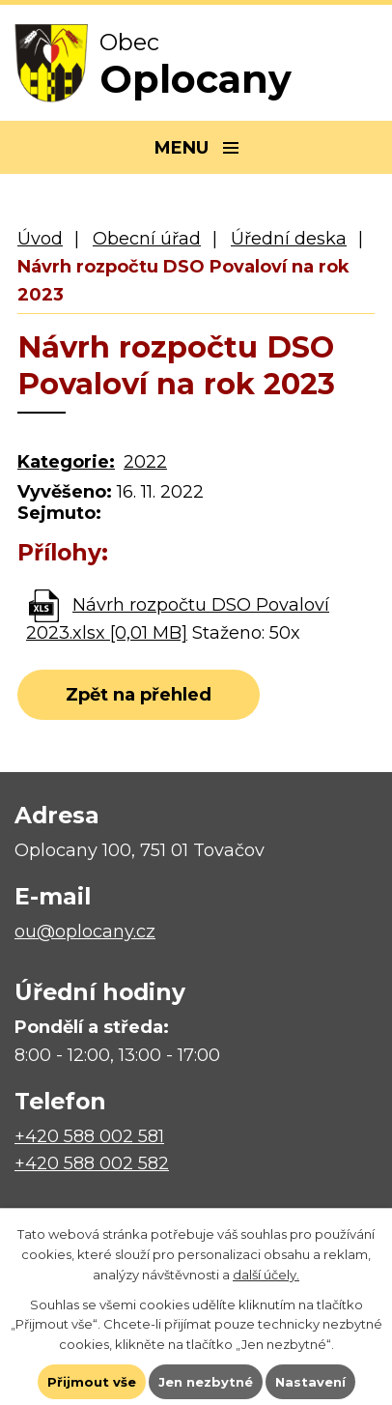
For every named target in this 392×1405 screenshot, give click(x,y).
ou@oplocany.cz (84, 931)
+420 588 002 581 (89, 1136)
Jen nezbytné (205, 1382)
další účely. (266, 1274)
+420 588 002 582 (91, 1163)
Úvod (40, 238)
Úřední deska (289, 238)
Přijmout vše (91, 1382)
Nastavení (310, 1382)
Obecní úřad (147, 238)
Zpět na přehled (138, 694)
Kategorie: (66, 462)
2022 (145, 462)
